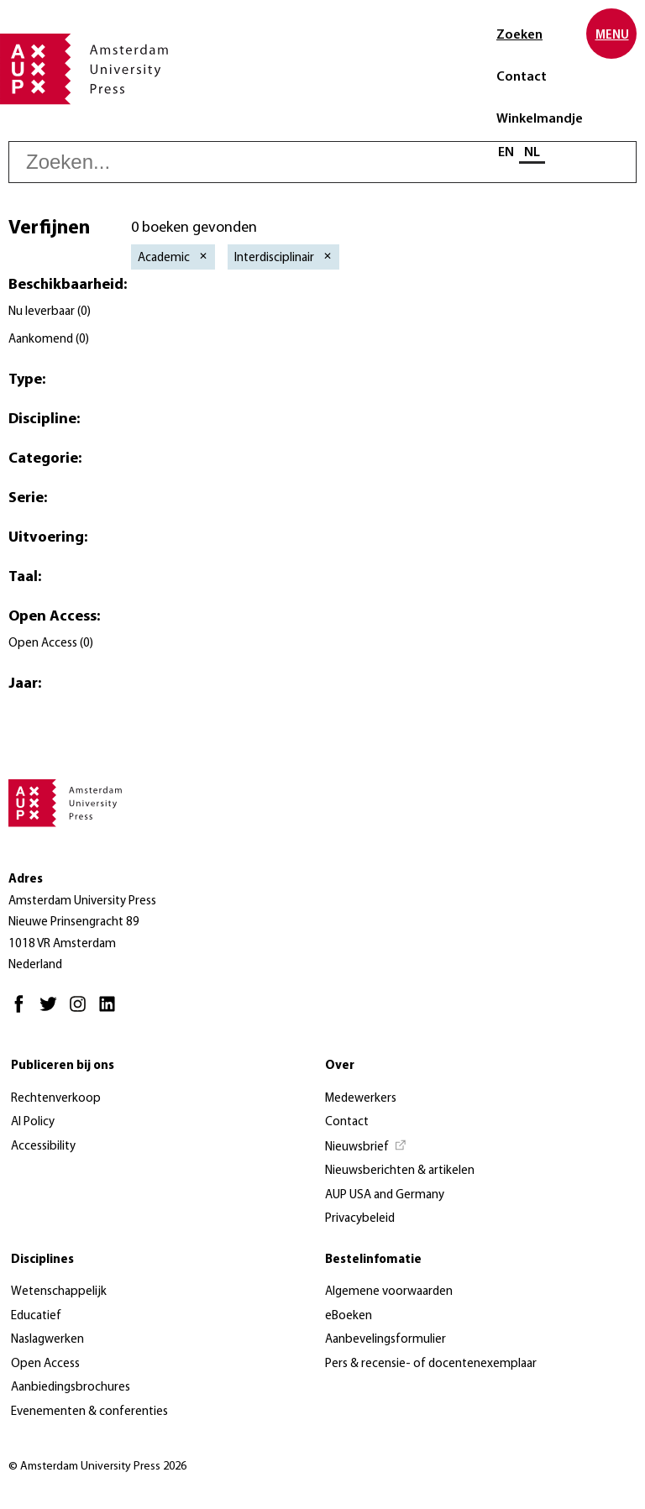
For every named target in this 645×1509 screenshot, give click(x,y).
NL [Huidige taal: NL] (532, 153)
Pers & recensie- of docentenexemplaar (431, 1364)
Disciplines (42, 1260)
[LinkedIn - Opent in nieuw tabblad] (111, 1011)
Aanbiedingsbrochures (70, 1387)
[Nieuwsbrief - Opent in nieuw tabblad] (366, 1148)
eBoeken (348, 1316)
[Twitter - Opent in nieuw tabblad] (52, 1011)
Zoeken (519, 35)
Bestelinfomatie (373, 1260)
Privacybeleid (360, 1219)
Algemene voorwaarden (389, 1292)
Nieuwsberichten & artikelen (400, 1171)
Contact (521, 77)
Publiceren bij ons (62, 1066)
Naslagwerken (47, 1339)
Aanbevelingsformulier (385, 1339)
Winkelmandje (539, 119)
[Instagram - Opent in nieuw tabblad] (82, 1011)
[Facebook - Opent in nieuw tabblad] (23, 1011)
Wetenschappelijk (59, 1292)
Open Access (45, 1364)
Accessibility (43, 1146)
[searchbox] (322, 162)
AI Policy (33, 1122)
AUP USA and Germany (384, 1195)
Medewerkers (360, 1098)
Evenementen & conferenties (89, 1412)
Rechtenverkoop (56, 1098)
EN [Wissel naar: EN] (506, 153)
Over (339, 1066)
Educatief (36, 1316)
